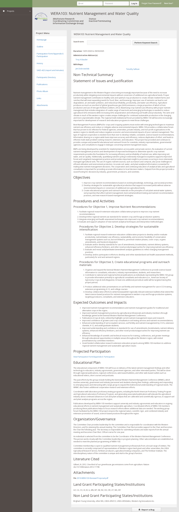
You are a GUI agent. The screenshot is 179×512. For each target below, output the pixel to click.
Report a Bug (146, 509)
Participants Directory (46, 77)
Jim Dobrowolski (82, 68)
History (40, 63)
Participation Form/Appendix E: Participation (50, 55)
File (74, 478)
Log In (134, 3)
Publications (42, 84)
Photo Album (42, 91)
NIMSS (16, 3)
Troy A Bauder (82, 59)
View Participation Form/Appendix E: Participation (94, 357)
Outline (40, 46)
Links (39, 98)
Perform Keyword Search (146, 43)
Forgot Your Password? (152, 3)
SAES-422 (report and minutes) (50, 70)
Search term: (78, 41)
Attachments (42, 105)
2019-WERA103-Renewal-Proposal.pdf (92, 478)
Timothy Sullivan (132, 69)
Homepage (42, 39)
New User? (168, 3)
